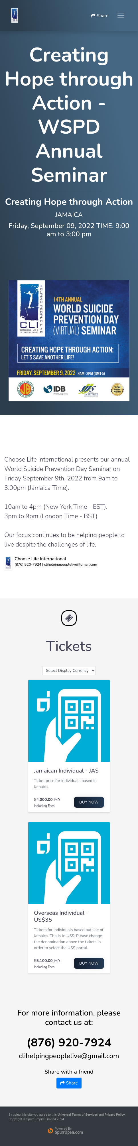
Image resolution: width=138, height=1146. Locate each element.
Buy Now (89, 802)
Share (100, 16)
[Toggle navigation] (121, 15)
